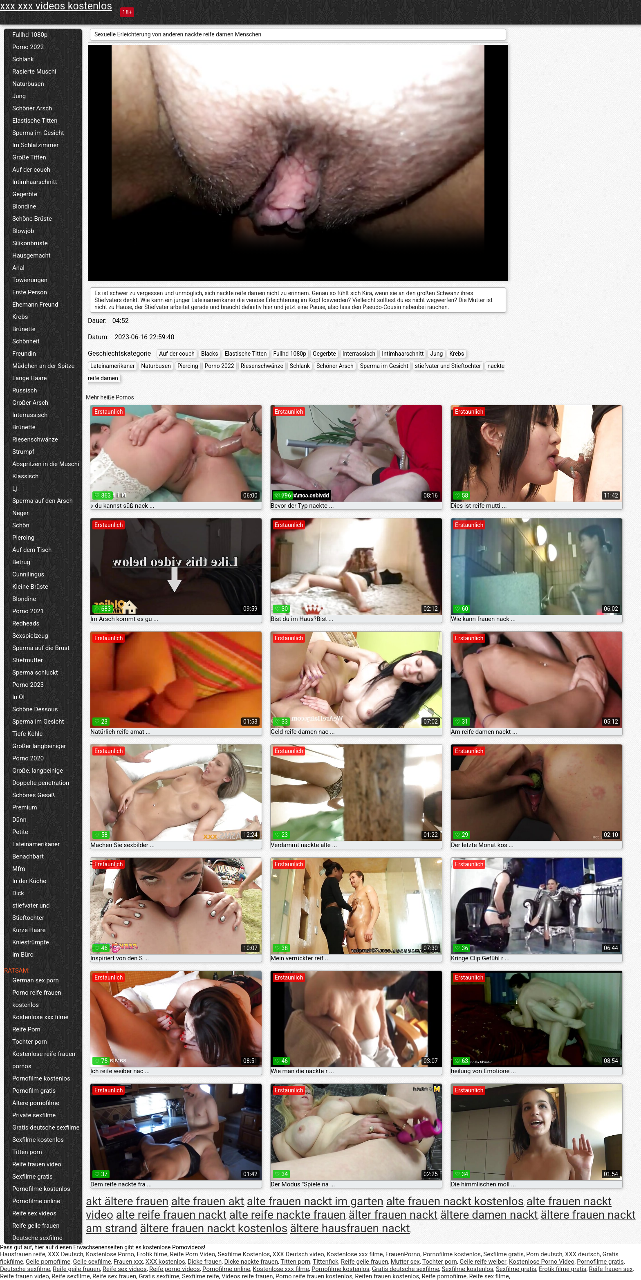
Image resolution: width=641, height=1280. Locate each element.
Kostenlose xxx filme (40, 1017)
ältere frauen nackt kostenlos (213, 1228)
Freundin (24, 353)
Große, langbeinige (37, 770)
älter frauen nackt (393, 1215)
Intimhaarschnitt (34, 182)
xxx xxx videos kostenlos (56, 6)
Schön (20, 525)
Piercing (23, 537)
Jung (19, 96)
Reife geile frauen (36, 1225)
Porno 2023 (28, 684)
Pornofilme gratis (600, 1261)
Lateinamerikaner (36, 844)
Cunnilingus (28, 574)
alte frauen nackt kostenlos (455, 1201)
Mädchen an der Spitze (43, 366)
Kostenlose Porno (110, 1254)
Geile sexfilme (92, 1261)
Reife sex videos (34, 1213)
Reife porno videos (174, 1269)
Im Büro (23, 954)
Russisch (24, 390)
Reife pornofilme (444, 1276)
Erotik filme (152, 1254)
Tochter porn (29, 1041)
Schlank (23, 59)
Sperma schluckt (35, 672)
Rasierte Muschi (34, 71)
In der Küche (29, 881)
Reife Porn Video (192, 1254)
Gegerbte (24, 194)
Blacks (209, 353)
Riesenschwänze (35, 439)
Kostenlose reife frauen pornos (43, 1060)
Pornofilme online (36, 1201)
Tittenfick (325, 1261)
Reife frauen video (36, 1164)
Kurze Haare (29, 930)
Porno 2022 (28, 47)
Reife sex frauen (114, 1276)
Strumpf (23, 451)
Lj (14, 488)
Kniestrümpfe (30, 942)
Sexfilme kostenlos (38, 1139)
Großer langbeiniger (39, 746)
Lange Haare (29, 378)
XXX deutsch (582, 1254)
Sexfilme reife (200, 1276)
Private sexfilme (34, 1115)
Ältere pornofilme (35, 1103)
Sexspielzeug (30, 635)
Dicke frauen (205, 1261)
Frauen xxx (128, 1261)
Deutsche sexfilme (37, 1238)
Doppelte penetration (40, 783)
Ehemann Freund (35, 304)
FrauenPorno (402, 1254)
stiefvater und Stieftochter (30, 911)
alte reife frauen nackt (171, 1215)
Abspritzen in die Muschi (45, 464)
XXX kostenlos (165, 1261)
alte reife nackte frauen (287, 1215)
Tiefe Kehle (27, 734)
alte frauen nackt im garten (315, 1201)
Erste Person (29, 292)
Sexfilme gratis (32, 1176)
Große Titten (29, 157)
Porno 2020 (28, 758)
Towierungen (29, 280)
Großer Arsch (30, 402)
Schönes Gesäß (33, 795)
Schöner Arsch (32, 108)
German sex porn (35, 980)
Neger (20, 513)
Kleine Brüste (30, 586)
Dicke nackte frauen (251, 1261)
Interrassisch (29, 415)
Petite (20, 832)
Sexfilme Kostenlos (244, 1254)
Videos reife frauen (247, 1276)
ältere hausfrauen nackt (350, 1228)
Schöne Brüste (32, 218)
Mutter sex (405, 1261)
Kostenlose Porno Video (541, 1261)
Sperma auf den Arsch (42, 500)
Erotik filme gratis (562, 1269)
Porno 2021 (28, 611)
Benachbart (28, 856)
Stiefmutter (27, 660)
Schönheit (26, 341)
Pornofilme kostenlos (41, 1078)
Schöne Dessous (35, 709)
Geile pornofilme (48, 1261)
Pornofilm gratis (34, 1090)
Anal (18, 267)
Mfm (18, 868)
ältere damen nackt (489, 1215)
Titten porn (27, 1152)
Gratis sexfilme (159, 1276)
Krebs (20, 317)
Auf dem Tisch (32, 550)
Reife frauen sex (611, 1269)
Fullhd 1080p (29, 34)
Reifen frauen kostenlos (387, 1276)
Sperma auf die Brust (40, 648)
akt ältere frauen (127, 1201)
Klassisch (25, 476)
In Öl (18, 697)
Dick (18, 893)
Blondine (24, 206)
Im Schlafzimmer (35, 145)
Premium (24, 807)
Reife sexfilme (71, 1276)
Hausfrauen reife (22, 1254)
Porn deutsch (544, 1254)
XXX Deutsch (65, 1254)
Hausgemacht (31, 255)
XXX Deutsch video (298, 1254)
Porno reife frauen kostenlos (36, 999)
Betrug (21, 562)
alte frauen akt (207, 1201)
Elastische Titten (35, 120)
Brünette (24, 329)
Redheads (25, 623)
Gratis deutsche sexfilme (46, 1127)
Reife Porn (26, 1029)
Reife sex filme (489, 1276)
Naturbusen (28, 83)
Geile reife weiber (483, 1261)
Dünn (19, 819)
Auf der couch (31, 169)
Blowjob (23, 231)
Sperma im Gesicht (38, 133)
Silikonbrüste (30, 243)
